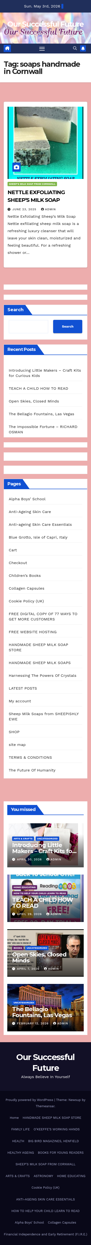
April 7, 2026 (29, 968)
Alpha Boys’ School (27, 499)
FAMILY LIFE (20, 1129)
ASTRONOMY (43, 1176)
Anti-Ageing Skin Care (30, 511)
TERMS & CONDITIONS (30, 757)
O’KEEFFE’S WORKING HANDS (57, 1129)
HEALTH (18, 1141)
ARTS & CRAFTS (23, 838)
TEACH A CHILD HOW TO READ (38, 388)
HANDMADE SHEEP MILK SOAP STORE (52, 1118)
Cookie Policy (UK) (26, 601)
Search (16, 309)
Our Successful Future (45, 24)
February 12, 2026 (33, 1023)
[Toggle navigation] (42, 48)
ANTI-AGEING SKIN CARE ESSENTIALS (45, 1199)
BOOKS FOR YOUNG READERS (61, 1152)
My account (20, 701)
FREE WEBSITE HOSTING (33, 632)
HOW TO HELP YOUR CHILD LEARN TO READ (40, 893)
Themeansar (45, 1106)
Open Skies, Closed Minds (34, 401)
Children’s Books (25, 575)
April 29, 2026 (30, 914)
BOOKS (18, 948)
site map (17, 744)
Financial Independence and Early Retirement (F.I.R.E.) (45, 1234)
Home (14, 1118)
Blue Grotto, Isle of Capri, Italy (38, 537)
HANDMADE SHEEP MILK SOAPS (40, 662)
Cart (13, 550)
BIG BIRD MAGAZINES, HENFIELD (53, 1141)
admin (48, 209)
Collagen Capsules (26, 588)
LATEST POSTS (23, 688)
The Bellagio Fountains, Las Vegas (41, 414)
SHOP (14, 732)
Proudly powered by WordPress (30, 1100)
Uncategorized (47, 838)
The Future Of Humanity (32, 770)
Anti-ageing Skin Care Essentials (40, 524)
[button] (75, 48)
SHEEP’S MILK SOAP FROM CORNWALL (45, 1164)
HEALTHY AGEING (20, 1152)
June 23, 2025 (25, 209)
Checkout (18, 562)
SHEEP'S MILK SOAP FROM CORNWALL (32, 184)
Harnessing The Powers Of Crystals (42, 675)
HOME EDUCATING (25, 887)
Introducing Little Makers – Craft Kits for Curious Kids (43, 851)
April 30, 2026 (30, 859)
